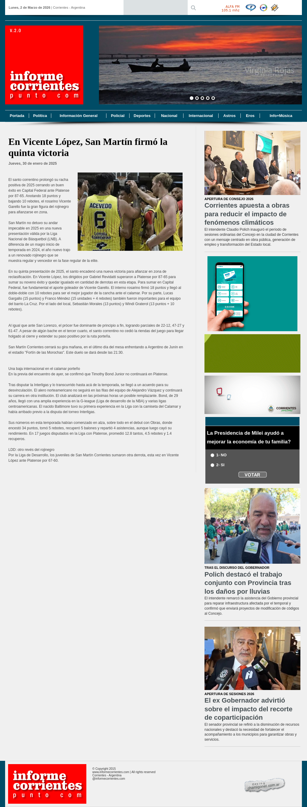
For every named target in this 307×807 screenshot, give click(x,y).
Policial (118, 115)
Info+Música (281, 115)
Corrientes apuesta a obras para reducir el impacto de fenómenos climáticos (247, 214)
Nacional (169, 115)
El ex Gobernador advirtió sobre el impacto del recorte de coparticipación (248, 709)
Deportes (142, 115)
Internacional (201, 115)
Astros (229, 115)
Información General (78, 115)
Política (40, 115)
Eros (250, 115)
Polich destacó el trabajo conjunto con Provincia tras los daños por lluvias (247, 583)
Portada (17, 115)
